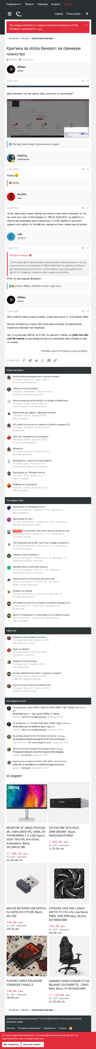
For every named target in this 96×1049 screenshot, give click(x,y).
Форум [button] (68, 4)
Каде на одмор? (21, 649)
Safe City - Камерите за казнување (31, 436)
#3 (88, 208)
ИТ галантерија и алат (39, 742)
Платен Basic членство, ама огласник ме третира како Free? (49, 530)
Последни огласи (16, 701)
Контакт (11, 1028)
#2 (88, 169)
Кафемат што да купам (25, 484)
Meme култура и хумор (24, 643)
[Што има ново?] (87, 14)
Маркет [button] (29, 4)
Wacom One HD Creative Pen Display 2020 (38, 748)
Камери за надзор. (22, 591)
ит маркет (14, 775)
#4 (88, 248)
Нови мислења (15, 370)
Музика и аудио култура (24, 691)
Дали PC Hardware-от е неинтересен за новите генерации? (43, 615)
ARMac (13, 59)
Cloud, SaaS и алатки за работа (28, 573)
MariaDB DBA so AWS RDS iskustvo (30, 567)
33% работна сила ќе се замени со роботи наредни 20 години (45, 424)
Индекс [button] (55, 4)
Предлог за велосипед (25, 661)
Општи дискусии (21, 667)
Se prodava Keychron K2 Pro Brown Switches (39, 736)
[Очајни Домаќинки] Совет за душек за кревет (37, 673)
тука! (40, 28)
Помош (62, 1028)
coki (19, 234)
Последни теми (15, 500)
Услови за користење (29, 1028)
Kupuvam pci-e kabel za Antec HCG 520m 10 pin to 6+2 (39, 761)
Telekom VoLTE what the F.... (26, 388)
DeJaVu (21, 194)
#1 (88, 80)
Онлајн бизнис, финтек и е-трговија (30, 466)
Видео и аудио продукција (25, 584)
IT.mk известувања (22, 549)
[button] (10, 14)
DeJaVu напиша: (19, 255)
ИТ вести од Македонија (25, 382)
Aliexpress (18, 448)
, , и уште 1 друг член (38, 286)
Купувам (26, 768)
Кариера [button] (43, 4)
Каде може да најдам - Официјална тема (34, 412)
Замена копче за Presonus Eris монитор (33, 578)
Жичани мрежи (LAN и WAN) (27, 525)
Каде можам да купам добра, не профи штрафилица (40, 400)
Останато (26, 755)
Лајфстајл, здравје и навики (26, 679)
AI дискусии (18, 430)
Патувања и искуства (23, 655)
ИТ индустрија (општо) (24, 597)
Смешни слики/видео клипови (29, 637)
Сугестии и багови (22, 536)
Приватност (50, 1028)
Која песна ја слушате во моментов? (32, 685)
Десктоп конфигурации (34, 717)
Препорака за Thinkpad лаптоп (29, 472)
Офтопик (12, 630)
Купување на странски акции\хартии (32, 460)
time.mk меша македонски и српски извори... (37, 376)
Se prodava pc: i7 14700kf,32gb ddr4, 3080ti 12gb (42, 723)
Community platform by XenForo (36, 1018)
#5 (88, 311)
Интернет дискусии (22, 454)
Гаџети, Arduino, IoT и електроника (29, 406)
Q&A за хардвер (20, 418)
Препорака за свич (23, 519)
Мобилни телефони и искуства (28, 394)
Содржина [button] (12, 4)
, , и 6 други (35, 144)
